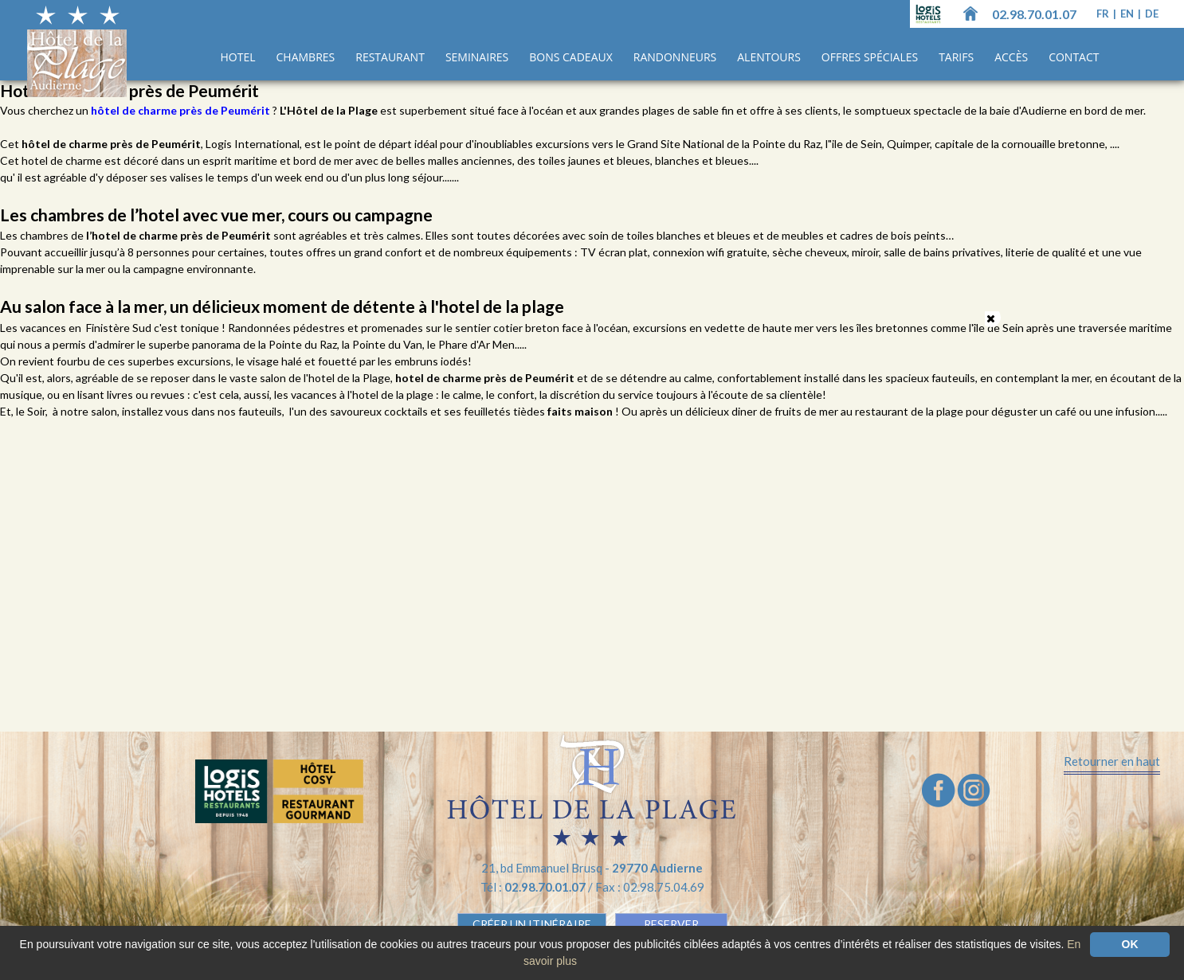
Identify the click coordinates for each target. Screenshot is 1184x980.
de (1152, 13)
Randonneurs (674, 56)
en (1128, 13)
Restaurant (390, 56)
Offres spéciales (869, 56)
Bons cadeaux (571, 56)
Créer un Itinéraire (531, 924)
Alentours (769, 56)
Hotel (238, 56)
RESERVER (671, 924)
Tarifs (956, 56)
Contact (1074, 56)
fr (1103, 13)
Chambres (305, 56)
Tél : (534, 887)
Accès (1011, 56)
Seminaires (476, 56)
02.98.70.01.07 (1034, 13)
